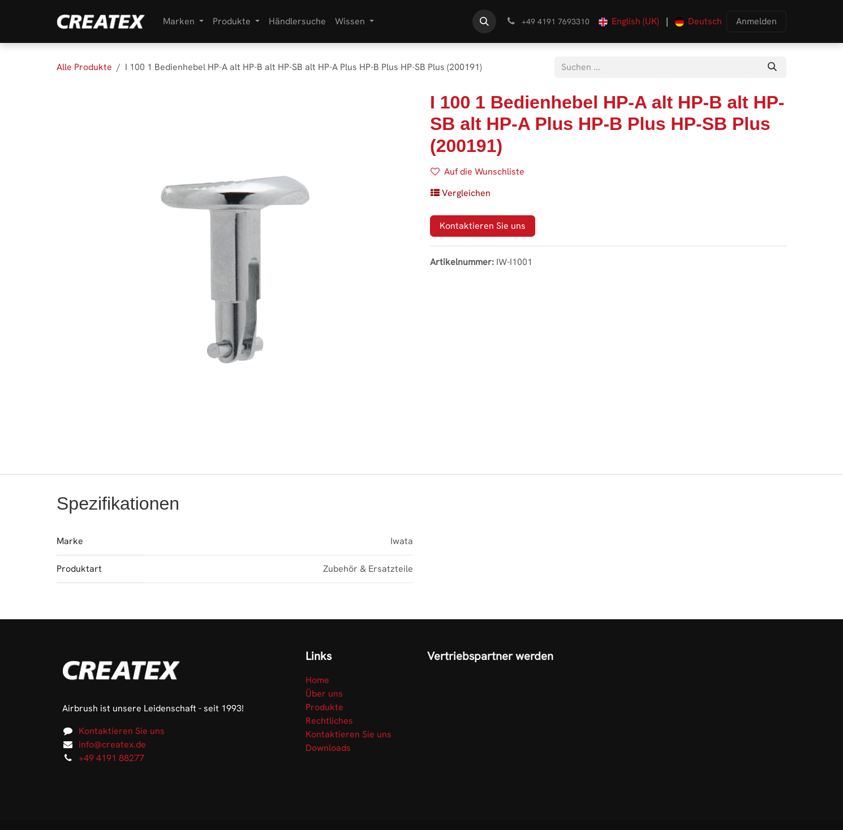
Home (317, 680)
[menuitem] (183, 21)
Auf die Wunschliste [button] (477, 171)
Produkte (324, 707)
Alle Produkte (84, 67)
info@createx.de (112, 744)
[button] (484, 21)
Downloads (328, 748)
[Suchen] (772, 67)
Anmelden (756, 21)
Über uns (324, 693)
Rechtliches (329, 721)
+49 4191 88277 (111, 758)
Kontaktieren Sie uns (483, 226)
